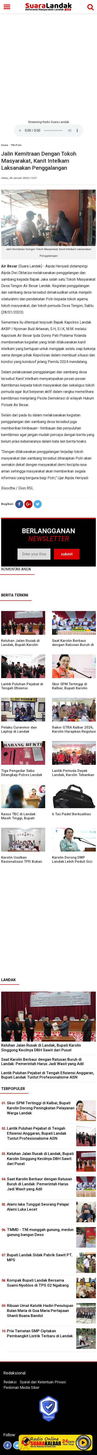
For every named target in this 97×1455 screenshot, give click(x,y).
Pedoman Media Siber (21, 1387)
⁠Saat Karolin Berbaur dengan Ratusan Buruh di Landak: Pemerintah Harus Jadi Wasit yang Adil (74, 647)
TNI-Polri (16, 145)
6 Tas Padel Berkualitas (71, 814)
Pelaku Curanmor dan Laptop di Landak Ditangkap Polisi (19, 731)
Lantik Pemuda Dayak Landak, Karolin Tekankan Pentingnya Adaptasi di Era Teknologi (73, 777)
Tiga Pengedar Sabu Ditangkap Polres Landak (21, 773)
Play (83, 1442)
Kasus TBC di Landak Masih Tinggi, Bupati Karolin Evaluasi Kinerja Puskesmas (20, 820)
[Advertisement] (48, 66)
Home (4, 145)
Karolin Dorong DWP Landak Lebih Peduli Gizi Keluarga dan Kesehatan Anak (72, 863)
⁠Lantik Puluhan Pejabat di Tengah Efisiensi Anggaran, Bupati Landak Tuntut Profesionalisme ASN (47, 1075)
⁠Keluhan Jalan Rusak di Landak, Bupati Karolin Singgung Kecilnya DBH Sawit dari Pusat (20, 647)
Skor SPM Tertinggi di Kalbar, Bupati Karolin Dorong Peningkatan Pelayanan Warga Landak (73, 690)
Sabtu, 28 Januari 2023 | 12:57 (19, 178)
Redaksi (10, 1382)
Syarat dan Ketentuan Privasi (43, 1382)
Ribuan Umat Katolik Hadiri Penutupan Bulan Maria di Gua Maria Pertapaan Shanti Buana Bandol (40, 1310)
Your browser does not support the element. (48, 130)
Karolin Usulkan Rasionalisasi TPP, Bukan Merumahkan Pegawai (21, 861)
